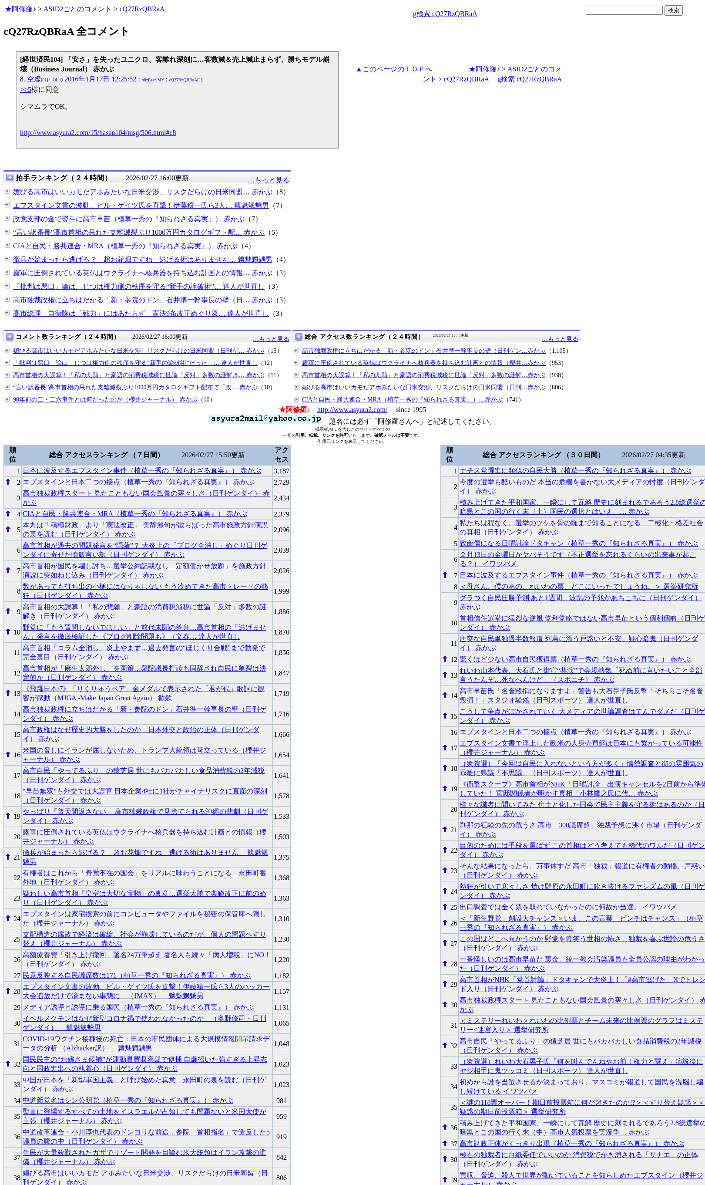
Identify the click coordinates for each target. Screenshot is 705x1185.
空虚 (45, 79)
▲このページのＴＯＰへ (394, 69)
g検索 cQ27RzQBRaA (445, 13)
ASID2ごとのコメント (78, 9)
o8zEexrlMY (153, 80)
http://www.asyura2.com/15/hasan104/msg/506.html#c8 (98, 132)
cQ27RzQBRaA (141, 9)
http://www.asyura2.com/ (352, 409)
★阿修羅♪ (20, 9)
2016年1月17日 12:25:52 (100, 79)
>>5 (25, 89)
